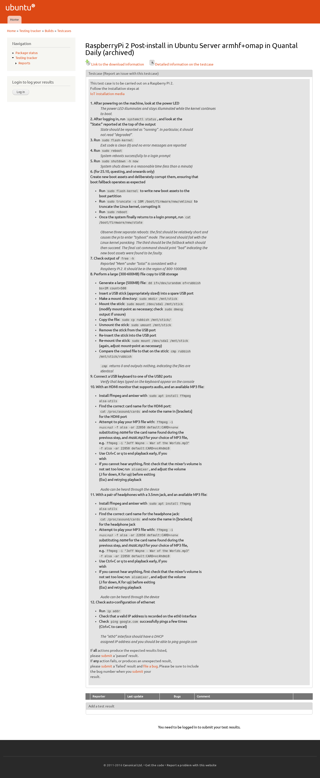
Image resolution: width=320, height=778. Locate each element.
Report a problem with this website (192, 765)
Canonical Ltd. (133, 765)
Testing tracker (30, 31)
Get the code (154, 765)
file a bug (150, 666)
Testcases (64, 31)
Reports (24, 63)
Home (14, 19)
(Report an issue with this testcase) (131, 74)
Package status (27, 53)
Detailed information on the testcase (181, 64)
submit (106, 656)
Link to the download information (114, 64)
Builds (49, 31)
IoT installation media (107, 94)
